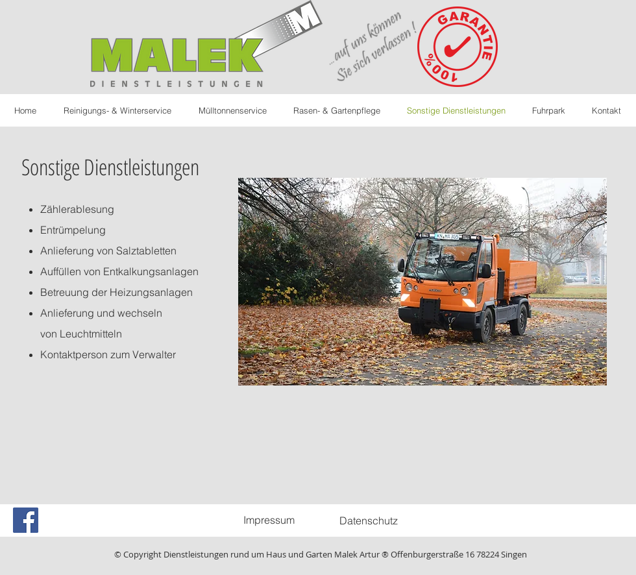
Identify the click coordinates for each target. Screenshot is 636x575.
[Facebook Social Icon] (25, 520)
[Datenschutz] (369, 520)
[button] (422, 281)
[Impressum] (269, 520)
